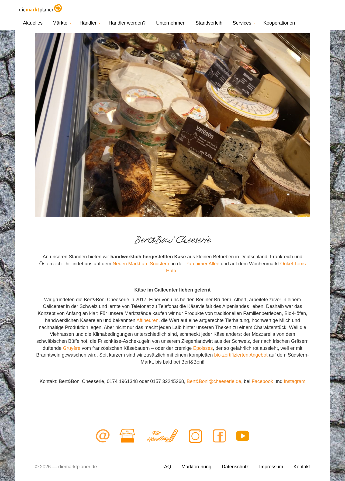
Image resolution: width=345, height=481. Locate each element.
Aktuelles (33, 23)
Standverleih (208, 23)
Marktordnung (196, 466)
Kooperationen (279, 23)
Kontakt (302, 466)
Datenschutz (235, 466)
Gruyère (71, 348)
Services (244, 23)
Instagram (294, 381)
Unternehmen (170, 23)
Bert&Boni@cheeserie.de (214, 381)
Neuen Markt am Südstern (141, 263)
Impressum (271, 466)
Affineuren (147, 320)
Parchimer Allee (202, 263)
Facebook (262, 381)
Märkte (62, 23)
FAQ (166, 466)
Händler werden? (127, 23)
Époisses (203, 348)
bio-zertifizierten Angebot (241, 355)
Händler (90, 23)
